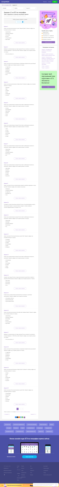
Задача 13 (6, 254)
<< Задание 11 (7, 414)
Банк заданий (46, 466)
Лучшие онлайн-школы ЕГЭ (48, 474)
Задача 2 (6, 47)
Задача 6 (6, 123)
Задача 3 (6, 61)
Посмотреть (20, 22)
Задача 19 (6, 367)
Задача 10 (6, 202)
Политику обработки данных (38, 485)
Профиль (18, 473)
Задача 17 (6, 332)
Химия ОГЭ (41, 431)
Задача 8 (6, 162)
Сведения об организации (8, 472)
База (18, 475)
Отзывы (45, 472)
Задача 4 (6, 82)
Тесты (31, 472)
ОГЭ (30, 466)
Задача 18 (6, 347)
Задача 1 (6, 26)
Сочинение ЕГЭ (46, 470)
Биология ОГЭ (49, 431)
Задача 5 (6, 102)
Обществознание (43, 424)
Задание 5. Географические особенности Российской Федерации (47, 51)
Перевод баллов (46, 468)
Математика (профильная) (19, 424)
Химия (22, 428)
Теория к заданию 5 (45, 66)
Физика (51, 424)
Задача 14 (6, 275)
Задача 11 (6, 215)
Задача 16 (6, 310)
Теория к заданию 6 (45, 67)
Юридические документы (7, 470)
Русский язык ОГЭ (9, 431)
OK (56, 484)
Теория (31, 468)
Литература (39, 428)
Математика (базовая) (32, 424)
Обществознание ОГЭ (31, 431)
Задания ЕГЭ (32, 470)
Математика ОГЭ (20, 431)
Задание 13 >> (33, 414)
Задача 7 (6, 143)
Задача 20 (6, 388)
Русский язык (7, 424)
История (8, 428)
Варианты (31, 474)
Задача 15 (6, 292)
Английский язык (30, 428)
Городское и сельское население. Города (23, 411)
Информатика (48, 428)
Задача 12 (6, 234)
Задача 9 (6, 183)
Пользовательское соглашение (47, 485)
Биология (16, 428)
